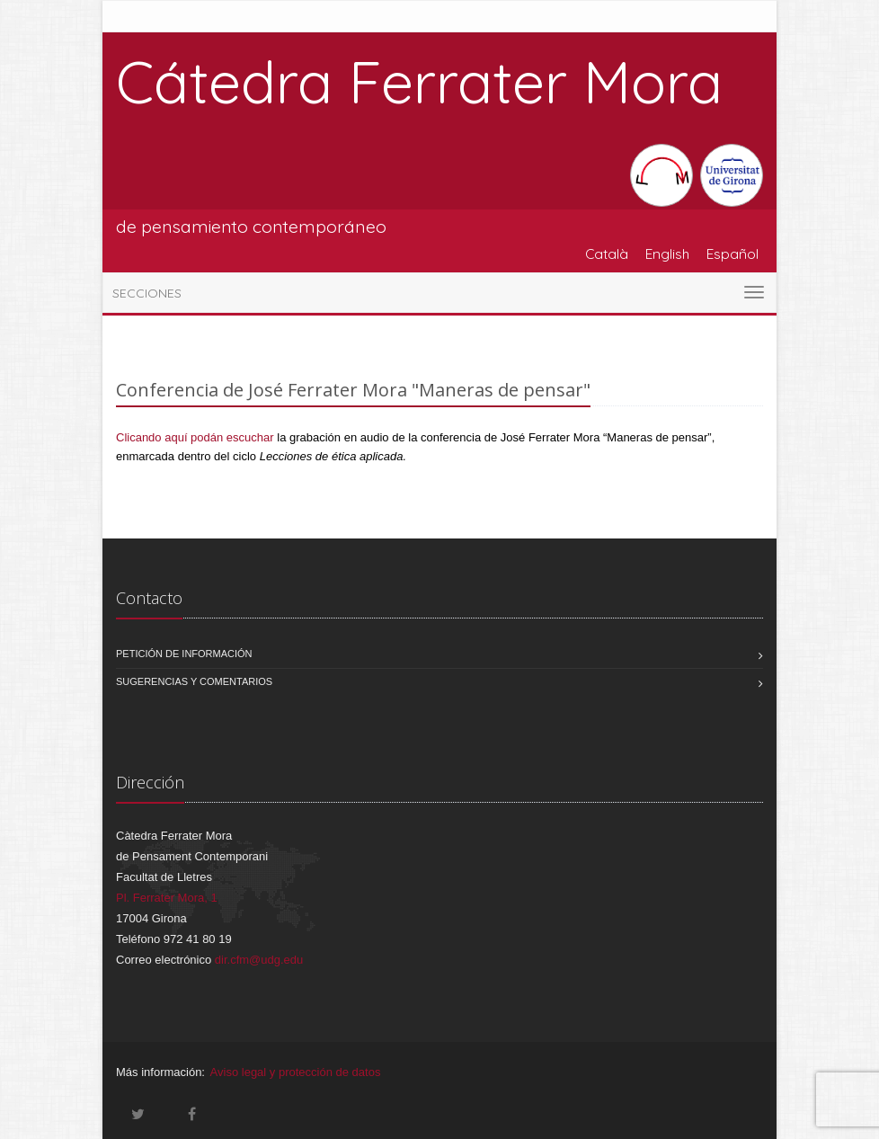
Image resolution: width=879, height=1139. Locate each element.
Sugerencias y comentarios (194, 681)
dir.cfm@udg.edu (259, 959)
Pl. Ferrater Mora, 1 (167, 897)
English (667, 254)
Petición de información (184, 653)
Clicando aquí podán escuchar (195, 437)
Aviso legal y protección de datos (295, 1072)
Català (606, 254)
